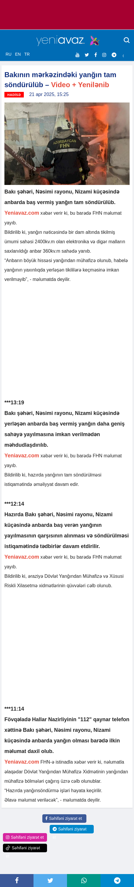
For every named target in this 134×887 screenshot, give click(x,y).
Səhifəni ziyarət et (63, 818)
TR (27, 54)
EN (18, 54)
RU (8, 54)
